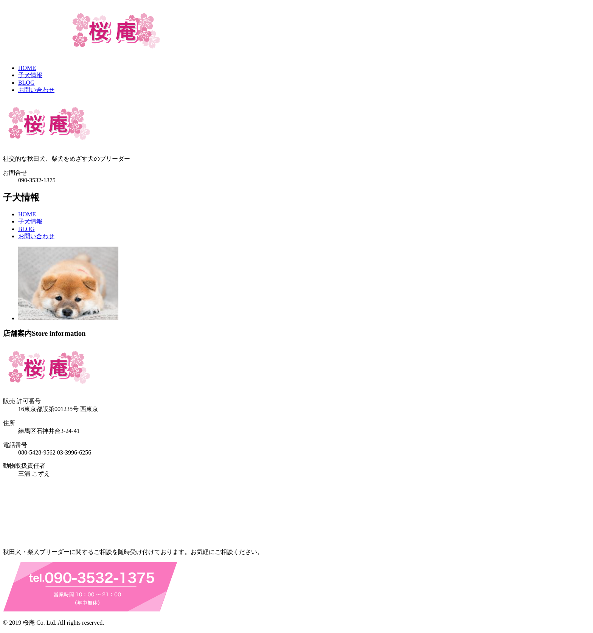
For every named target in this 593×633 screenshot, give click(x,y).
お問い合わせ (36, 90)
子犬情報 (30, 75)
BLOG (26, 82)
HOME (27, 68)
